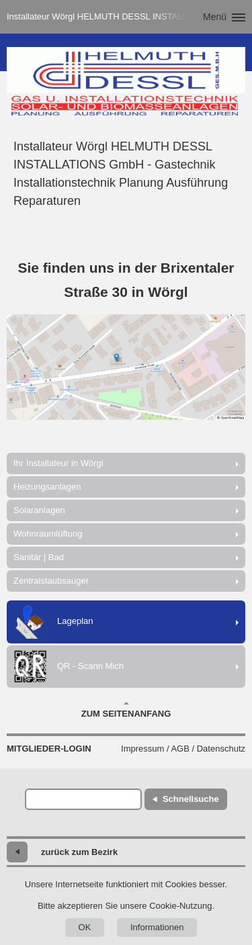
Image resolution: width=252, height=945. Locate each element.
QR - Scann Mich (68, 666)
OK (85, 927)
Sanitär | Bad (38, 557)
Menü (214, 16)
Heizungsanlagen (47, 487)
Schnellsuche (191, 799)
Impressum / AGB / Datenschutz (183, 749)
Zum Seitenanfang (126, 710)
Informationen (157, 927)
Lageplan (53, 622)
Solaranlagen (39, 510)
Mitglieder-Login (49, 749)
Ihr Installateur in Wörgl (58, 463)
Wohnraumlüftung (47, 534)
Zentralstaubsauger (51, 581)
